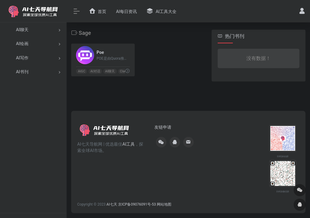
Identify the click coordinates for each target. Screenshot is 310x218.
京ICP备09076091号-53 (137, 204)
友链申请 (162, 127)
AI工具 (128, 144)
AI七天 (112, 204)
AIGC (81, 71)
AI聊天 (110, 71)
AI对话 (95, 71)
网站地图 (164, 204)
